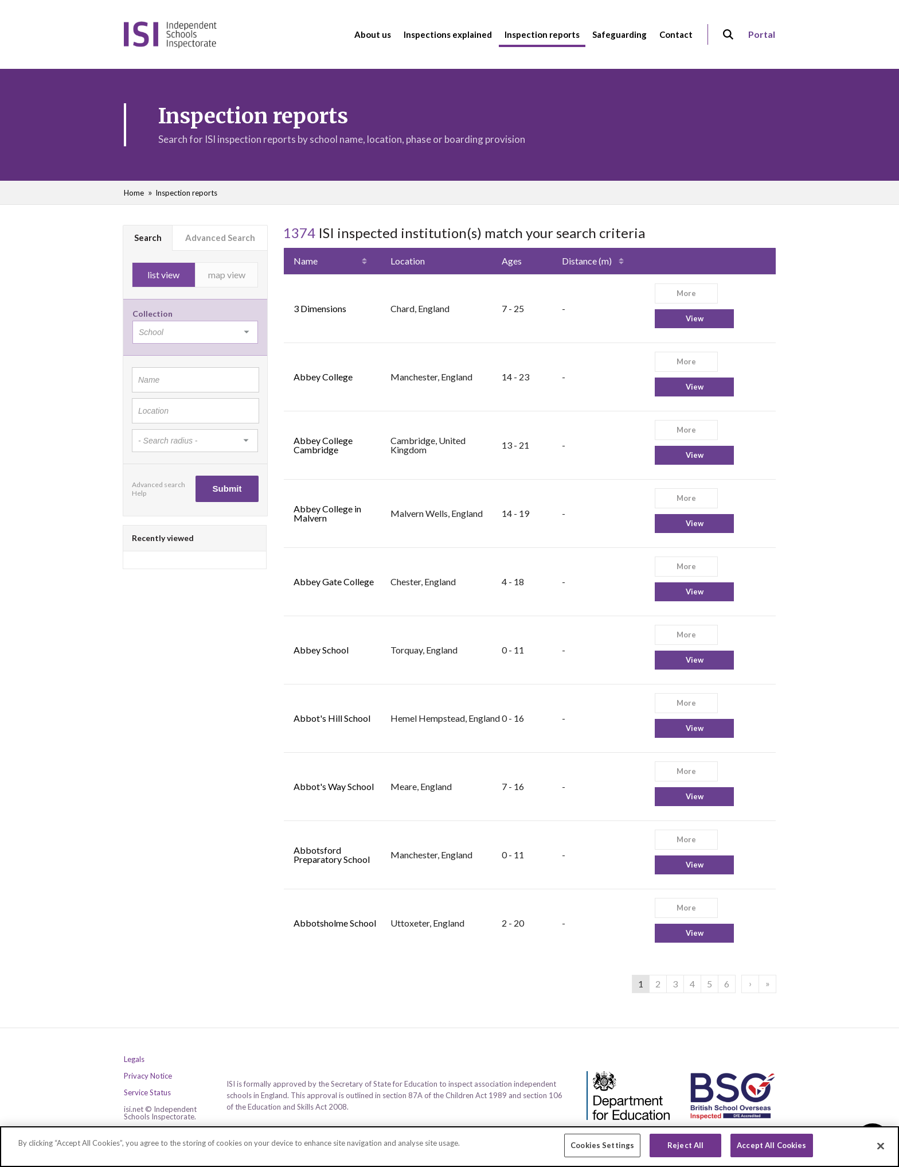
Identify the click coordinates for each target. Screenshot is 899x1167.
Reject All (685, 1150)
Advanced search (158, 484)
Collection (152, 313)
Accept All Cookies (771, 1150)
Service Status (147, 1092)
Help (139, 493)
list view (163, 274)
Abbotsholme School (335, 922)
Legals (134, 1059)
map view (226, 274)
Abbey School (321, 649)
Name (306, 260)
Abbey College (323, 376)
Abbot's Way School (334, 786)
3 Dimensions (320, 308)
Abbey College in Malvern (327, 513)
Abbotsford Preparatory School (332, 855)
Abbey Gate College (334, 581)
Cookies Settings (602, 1150)
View (694, 318)
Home (134, 192)
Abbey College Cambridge (323, 445)
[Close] (880, 1150)
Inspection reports (186, 192)
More (686, 293)
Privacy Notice (148, 1076)
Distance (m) (587, 260)
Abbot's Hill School (332, 718)
